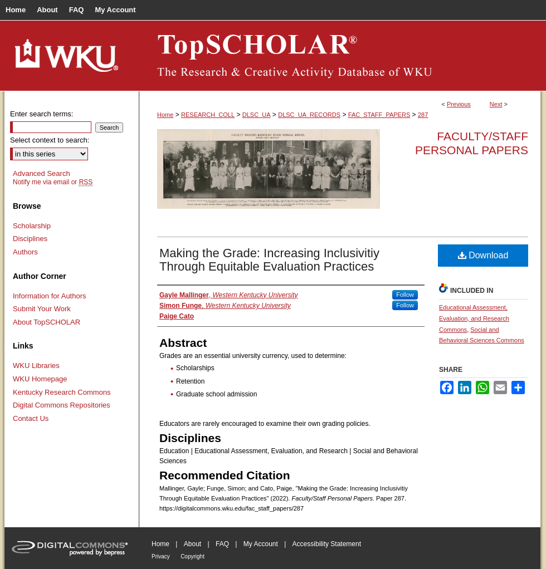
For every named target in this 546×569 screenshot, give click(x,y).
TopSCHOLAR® (340, 56)
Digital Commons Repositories (61, 405)
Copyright (192, 556)
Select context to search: (49, 140)
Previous (459, 104)
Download (483, 255)
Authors (25, 252)
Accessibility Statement (326, 544)
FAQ (222, 544)
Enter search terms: (41, 114)
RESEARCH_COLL (208, 114)
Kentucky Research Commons (62, 392)
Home (165, 114)
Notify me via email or (52, 182)
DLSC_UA (256, 114)
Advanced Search (41, 173)
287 (423, 114)
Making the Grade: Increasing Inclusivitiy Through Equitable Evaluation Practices (269, 259)
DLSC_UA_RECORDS (309, 114)
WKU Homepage (40, 379)
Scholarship (32, 226)
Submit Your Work (42, 309)
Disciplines (30, 238)
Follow (405, 294)
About (192, 544)
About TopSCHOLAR (46, 322)
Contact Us (30, 418)
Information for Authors (49, 296)
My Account (260, 544)
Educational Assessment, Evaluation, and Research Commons (474, 318)
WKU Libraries (36, 365)
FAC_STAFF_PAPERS (379, 114)
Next (496, 104)
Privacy (161, 556)
